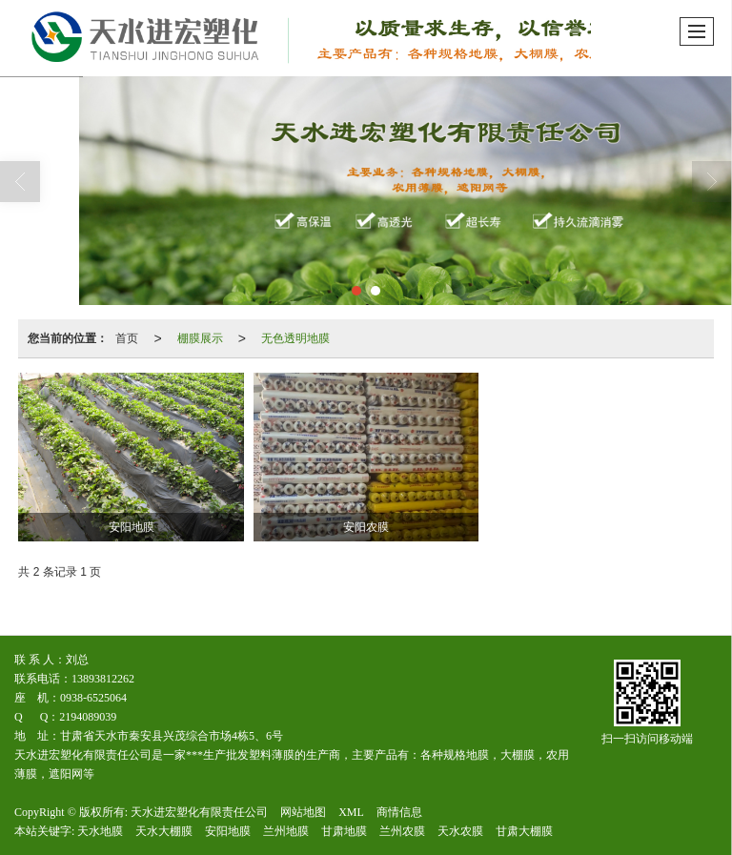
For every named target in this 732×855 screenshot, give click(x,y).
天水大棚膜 (164, 831)
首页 (126, 338)
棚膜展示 (200, 338)
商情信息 (399, 812)
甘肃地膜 (344, 831)
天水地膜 (100, 831)
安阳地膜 (228, 831)
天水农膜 (460, 831)
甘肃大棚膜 (524, 831)
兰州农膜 (402, 831)
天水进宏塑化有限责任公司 (199, 812)
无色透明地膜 (295, 338)
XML (351, 812)
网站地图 (303, 812)
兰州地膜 (286, 831)
